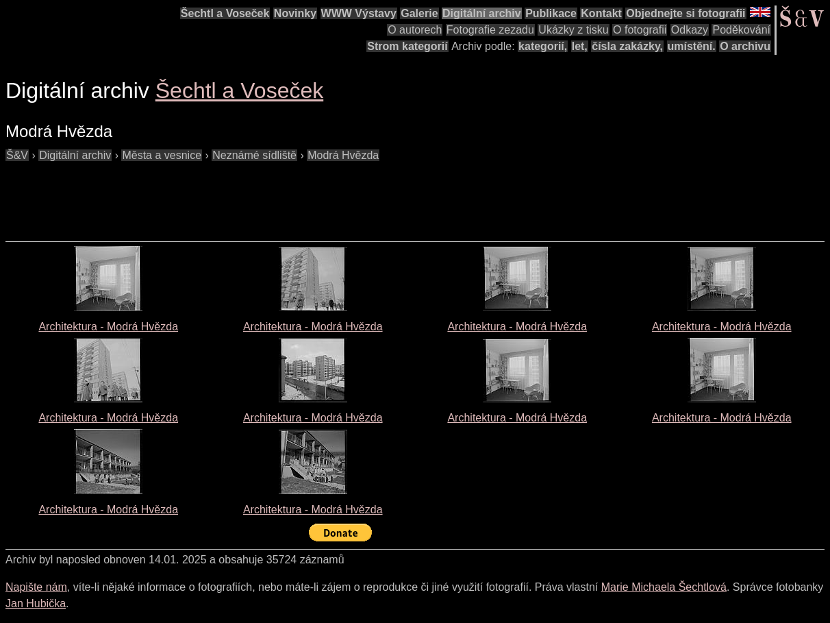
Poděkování (741, 30)
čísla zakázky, (627, 46)
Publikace (551, 13)
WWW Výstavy (359, 13)
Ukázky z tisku (573, 30)
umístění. (692, 46)
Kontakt (601, 13)
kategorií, (542, 46)
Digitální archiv (481, 13)
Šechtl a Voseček (225, 13)
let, (580, 46)
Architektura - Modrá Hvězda (108, 326)
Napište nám (36, 587)
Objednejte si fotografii (685, 13)
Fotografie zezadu (490, 30)
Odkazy (689, 30)
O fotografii (639, 30)
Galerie (419, 13)
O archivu (745, 46)
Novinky (295, 13)
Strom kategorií (407, 46)
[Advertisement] (254, 194)
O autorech (415, 30)
